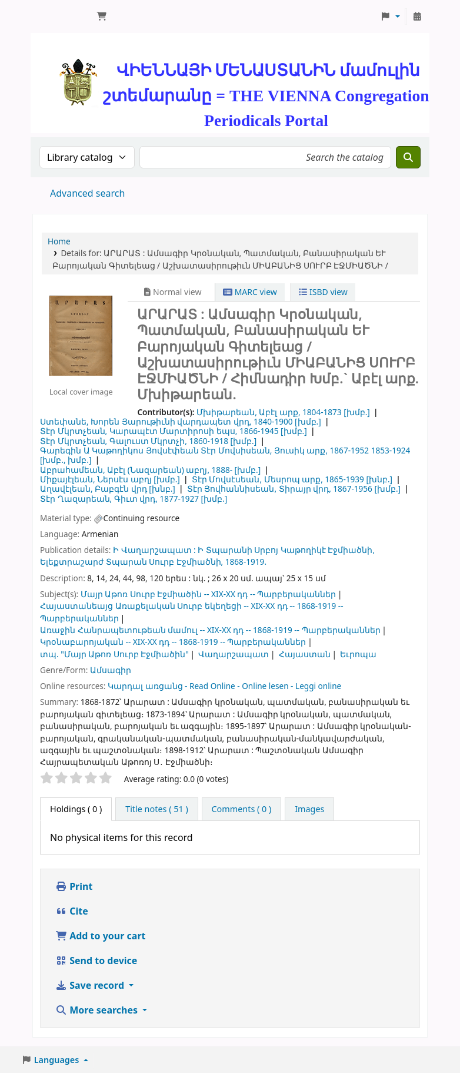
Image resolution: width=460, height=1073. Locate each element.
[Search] (408, 157)
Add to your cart (100, 935)
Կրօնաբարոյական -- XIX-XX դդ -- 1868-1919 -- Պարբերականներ (173, 641)
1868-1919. (245, 561)
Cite (71, 911)
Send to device (96, 960)
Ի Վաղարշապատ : (154, 549)
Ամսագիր (110, 669)
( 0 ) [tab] (76, 808)
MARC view (250, 291)
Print (73, 886)
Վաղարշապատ (233, 654)
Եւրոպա (358, 654)
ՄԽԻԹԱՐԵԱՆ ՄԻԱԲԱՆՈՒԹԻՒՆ (62, 16)
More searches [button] (97, 1010)
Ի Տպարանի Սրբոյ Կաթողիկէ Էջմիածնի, (286, 549)
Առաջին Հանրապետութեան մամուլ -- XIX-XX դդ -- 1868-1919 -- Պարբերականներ (210, 629)
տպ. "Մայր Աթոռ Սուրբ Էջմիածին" (114, 654)
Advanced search (87, 193)
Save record (90, 985)
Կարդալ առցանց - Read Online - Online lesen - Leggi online (224, 685)
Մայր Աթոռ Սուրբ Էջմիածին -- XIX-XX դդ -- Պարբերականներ (208, 594)
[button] (102, 16)
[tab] (156, 809)
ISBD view (323, 291)
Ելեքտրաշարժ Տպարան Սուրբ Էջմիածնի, (131, 561)
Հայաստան (305, 654)
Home (59, 241)
